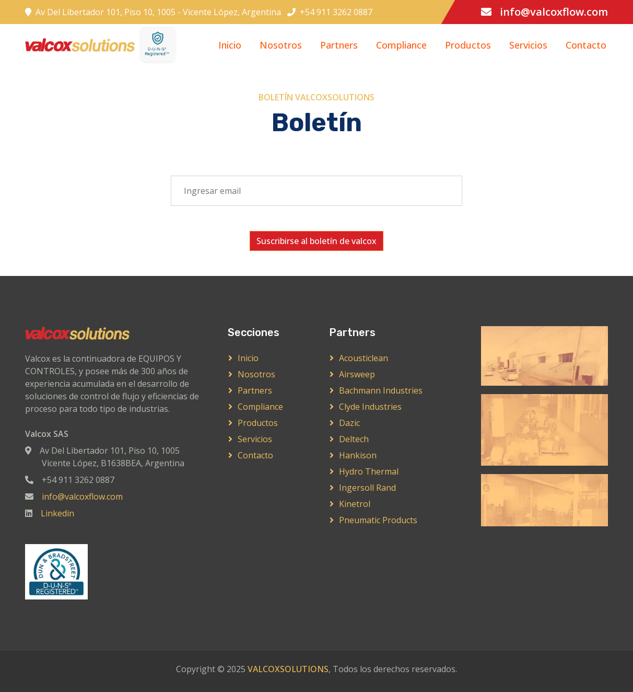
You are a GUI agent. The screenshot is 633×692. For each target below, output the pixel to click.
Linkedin (57, 513)
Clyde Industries (370, 406)
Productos (468, 45)
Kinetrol (354, 504)
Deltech (354, 439)
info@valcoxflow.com (554, 12)
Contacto (586, 45)
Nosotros (281, 45)
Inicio (229, 45)
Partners (339, 45)
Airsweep (357, 374)
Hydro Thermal (368, 471)
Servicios (528, 45)
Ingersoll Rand (367, 487)
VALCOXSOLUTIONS (288, 669)
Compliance (401, 45)
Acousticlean (363, 358)
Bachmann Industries (381, 390)
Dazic (349, 423)
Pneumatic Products (378, 520)
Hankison (358, 455)
